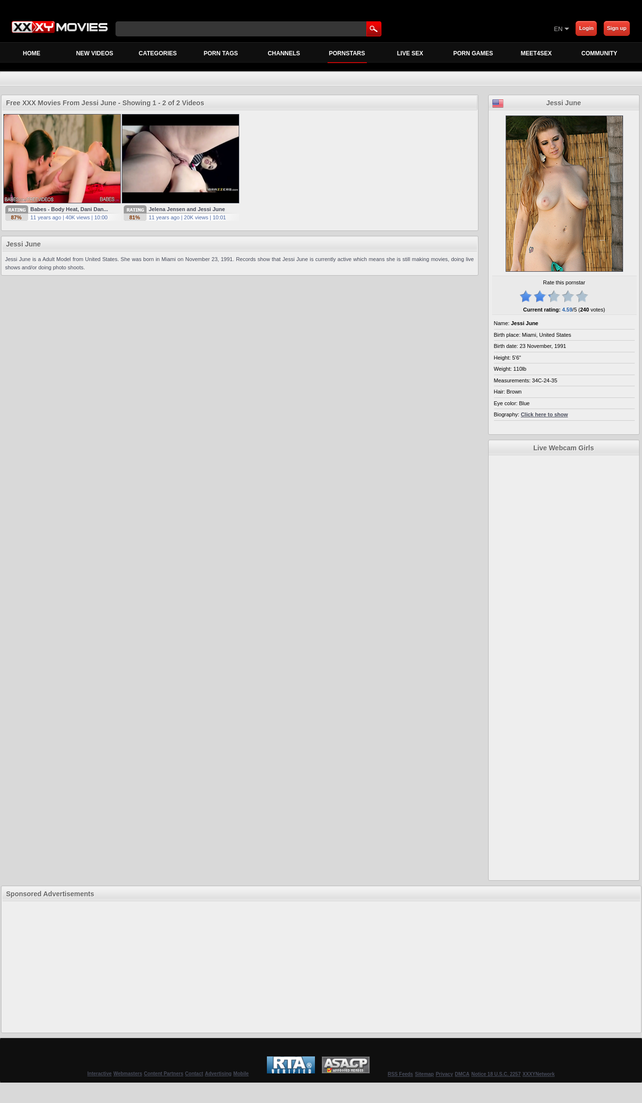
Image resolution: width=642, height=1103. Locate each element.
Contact (194, 1073)
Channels (284, 53)
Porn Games (473, 53)
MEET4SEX (536, 53)
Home (31, 53)
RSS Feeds (400, 1074)
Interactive (99, 1073)
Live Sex (410, 53)
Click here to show (544, 414)
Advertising (218, 1073)
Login (586, 28)
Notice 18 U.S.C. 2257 (496, 1074)
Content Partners (163, 1073)
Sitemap (424, 1074)
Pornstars (347, 56)
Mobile (241, 1073)
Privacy (444, 1074)
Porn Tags (221, 53)
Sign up (616, 28)
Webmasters (128, 1073)
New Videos (95, 53)
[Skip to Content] (439, 28)
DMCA (462, 1074)
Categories (158, 53)
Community (599, 53)
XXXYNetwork (539, 1074)
